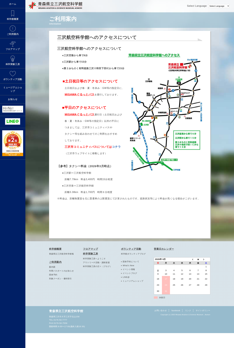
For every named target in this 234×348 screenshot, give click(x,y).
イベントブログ (130, 273)
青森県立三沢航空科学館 (66, 311)
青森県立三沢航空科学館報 (61, 254)
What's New (128, 265)
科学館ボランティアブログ (133, 254)
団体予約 (53, 275)
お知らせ (12, 99)
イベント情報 (129, 269)
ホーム (12, 4)
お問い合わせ (160, 310)
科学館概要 (12, 15)
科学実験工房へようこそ (94, 258)
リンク (188, 310)
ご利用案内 (12, 30)
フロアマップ (12, 45)
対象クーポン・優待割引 (60, 278)
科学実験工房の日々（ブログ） (97, 266)
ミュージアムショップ (12, 89)
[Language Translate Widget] (219, 6)
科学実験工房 (12, 60)
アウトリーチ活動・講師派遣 (96, 262)
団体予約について (131, 261)
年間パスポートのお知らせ (61, 271)
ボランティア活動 (12, 76)
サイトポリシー (203, 310)
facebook (175, 310)
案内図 (52, 267)
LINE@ (126, 277)
